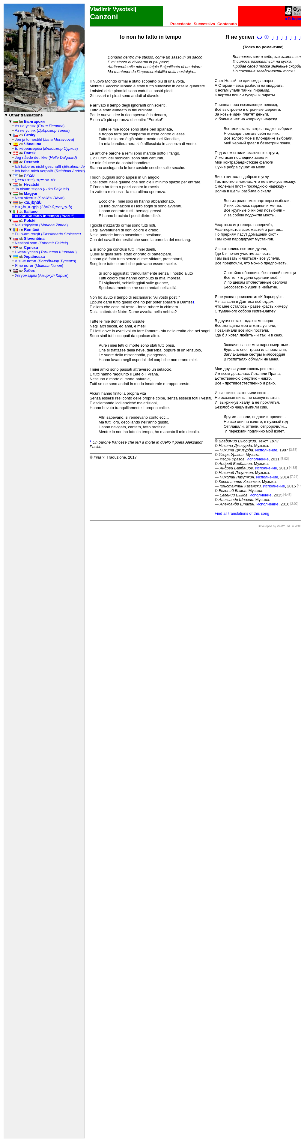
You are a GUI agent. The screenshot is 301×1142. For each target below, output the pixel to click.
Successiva (204, 24)
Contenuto (227, 24)
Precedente (180, 24)
